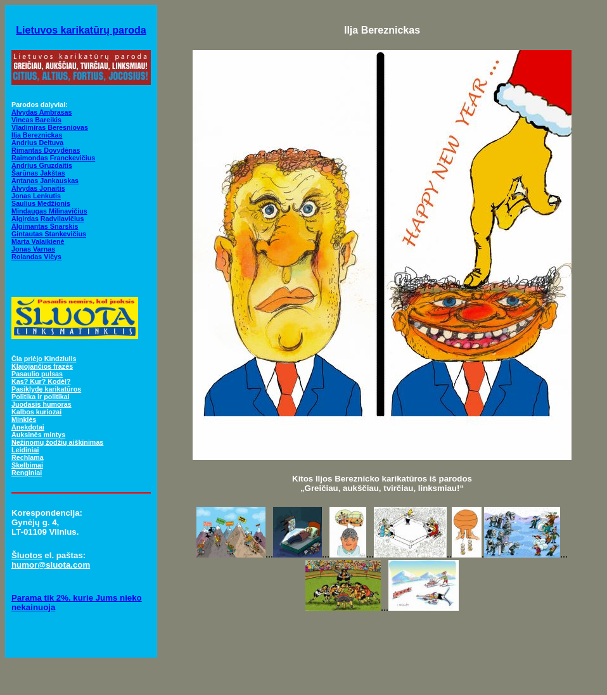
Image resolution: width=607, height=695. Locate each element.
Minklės (23, 419)
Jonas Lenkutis (36, 196)
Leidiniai (25, 450)
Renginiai (26, 472)
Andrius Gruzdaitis (41, 165)
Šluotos (26, 555)
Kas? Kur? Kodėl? (41, 381)
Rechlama (27, 457)
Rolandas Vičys (36, 256)
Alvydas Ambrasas (41, 112)
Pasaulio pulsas (37, 374)
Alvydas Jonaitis (38, 188)
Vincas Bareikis (36, 120)
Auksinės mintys (38, 434)
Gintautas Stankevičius (48, 234)
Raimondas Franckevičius (53, 158)
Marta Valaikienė (37, 241)
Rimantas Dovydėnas (45, 150)
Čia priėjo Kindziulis (43, 358)
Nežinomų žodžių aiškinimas (57, 442)
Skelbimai (27, 465)
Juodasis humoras (41, 404)
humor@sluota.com (50, 565)
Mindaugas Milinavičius (49, 211)
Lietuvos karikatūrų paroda (81, 30)
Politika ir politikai (40, 396)
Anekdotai (27, 427)
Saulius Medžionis (40, 203)
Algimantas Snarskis (44, 226)
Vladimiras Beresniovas (49, 127)
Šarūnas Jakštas (38, 173)
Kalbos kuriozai (36, 412)
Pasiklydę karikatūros (46, 389)
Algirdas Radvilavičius (47, 218)
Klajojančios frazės (42, 366)
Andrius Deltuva (37, 142)
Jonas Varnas (33, 249)
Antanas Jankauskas (45, 180)
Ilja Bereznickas (36, 135)
